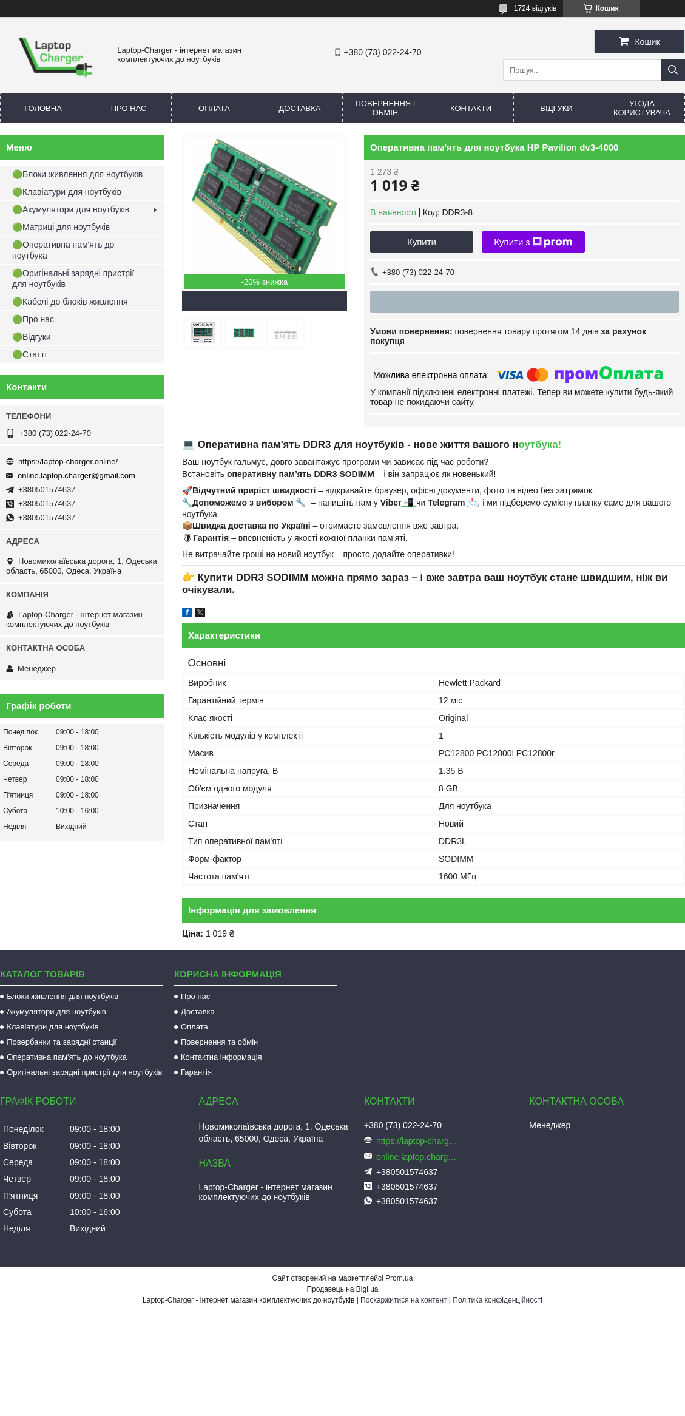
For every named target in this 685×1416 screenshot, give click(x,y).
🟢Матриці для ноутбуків (61, 227)
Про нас (129, 108)
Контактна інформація (221, 1057)
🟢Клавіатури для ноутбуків (66, 192)
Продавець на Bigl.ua (342, 1289)
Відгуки (556, 108)
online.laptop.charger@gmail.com (76, 475)
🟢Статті (29, 354)
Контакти (470, 108)
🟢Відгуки (31, 337)
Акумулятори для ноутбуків (56, 1011)
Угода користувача (641, 108)
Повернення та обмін (219, 1041)
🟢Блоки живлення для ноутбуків (77, 174)
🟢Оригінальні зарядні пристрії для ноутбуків (73, 278)
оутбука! (539, 444)
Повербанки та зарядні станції (62, 1041)
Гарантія (196, 1072)
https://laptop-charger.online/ (68, 461)
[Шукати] (673, 70)
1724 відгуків (535, 8)
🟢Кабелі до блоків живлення (70, 302)
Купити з (533, 242)
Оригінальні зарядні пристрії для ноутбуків (84, 1072)
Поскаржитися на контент (403, 1300)
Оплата (214, 108)
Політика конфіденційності (497, 1300)
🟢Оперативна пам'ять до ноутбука (63, 250)
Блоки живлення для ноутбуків (62, 996)
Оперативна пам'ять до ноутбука (67, 1057)
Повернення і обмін (386, 108)
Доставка (300, 108)
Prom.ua (399, 1278)
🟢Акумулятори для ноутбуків (70, 209)
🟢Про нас (33, 319)
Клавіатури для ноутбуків (52, 1026)
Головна (43, 108)
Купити (421, 242)
